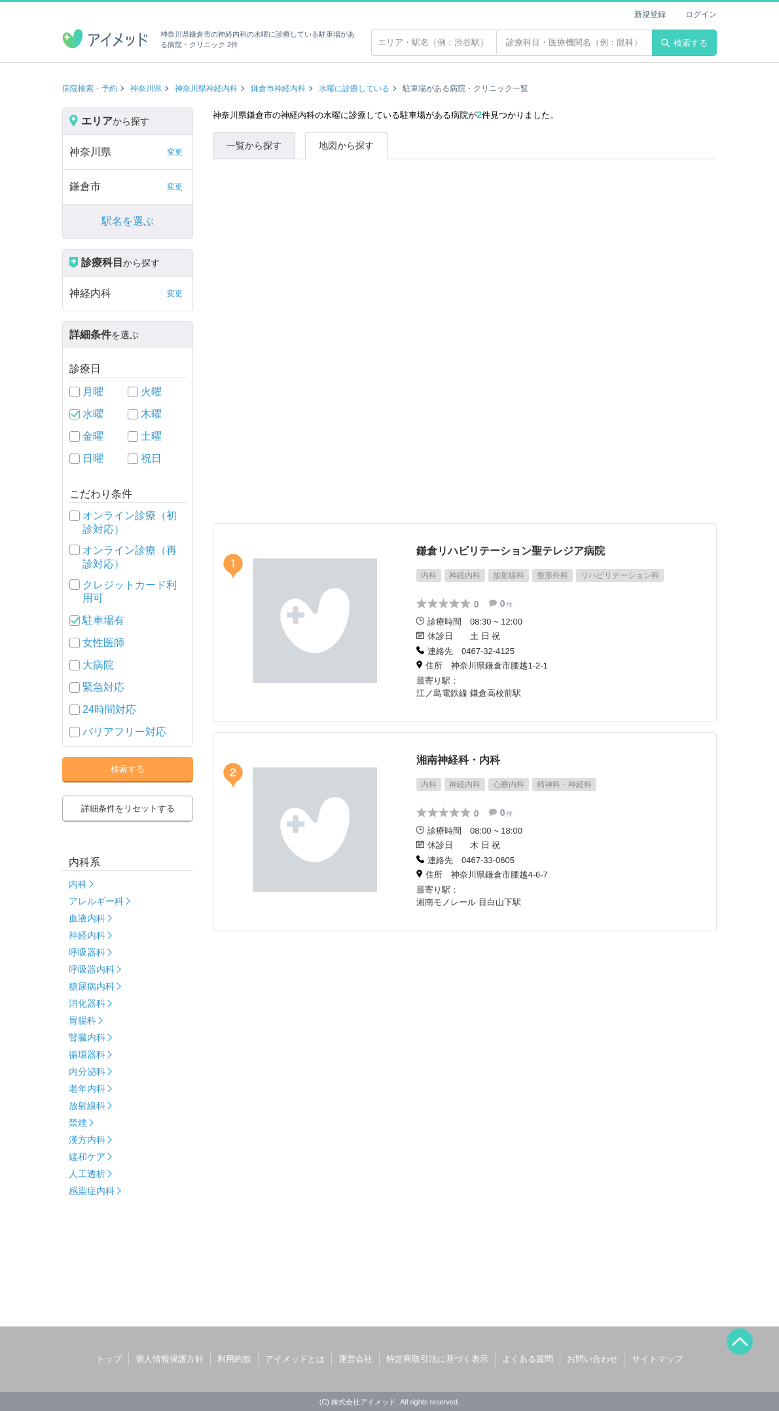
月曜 (92, 391)
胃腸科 (82, 1020)
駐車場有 (103, 620)
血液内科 (87, 918)
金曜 (92, 436)
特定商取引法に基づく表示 (437, 1359)
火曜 (151, 391)
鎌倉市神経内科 (278, 88)
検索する (684, 43)
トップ (109, 1359)
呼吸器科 (87, 952)
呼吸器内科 (92, 969)
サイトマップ (657, 1359)
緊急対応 (103, 687)
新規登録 (650, 14)
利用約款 (234, 1359)
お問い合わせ (592, 1359)
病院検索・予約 (89, 88)
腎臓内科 (87, 1037)
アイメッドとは (295, 1359)
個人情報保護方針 (170, 1359)
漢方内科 (87, 1139)
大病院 (98, 664)
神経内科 (87, 935)
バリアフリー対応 (124, 731)
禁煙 (78, 1122)
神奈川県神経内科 (206, 88)
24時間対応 (109, 709)
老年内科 (87, 1088)
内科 (78, 884)
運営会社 (355, 1359)
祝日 (151, 458)
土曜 (151, 436)
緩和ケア (87, 1156)
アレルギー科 (96, 901)
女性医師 (103, 642)
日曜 (92, 458)
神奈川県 (146, 88)
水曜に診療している (354, 88)
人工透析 (87, 1174)
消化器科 (87, 1003)
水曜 (92, 413)
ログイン (701, 14)
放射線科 (87, 1105)
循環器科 (87, 1054)
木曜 (151, 413)
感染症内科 (92, 1191)
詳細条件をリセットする (128, 808)
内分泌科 (87, 1071)
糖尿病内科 (92, 986)
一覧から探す (253, 145)
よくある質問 (527, 1359)
